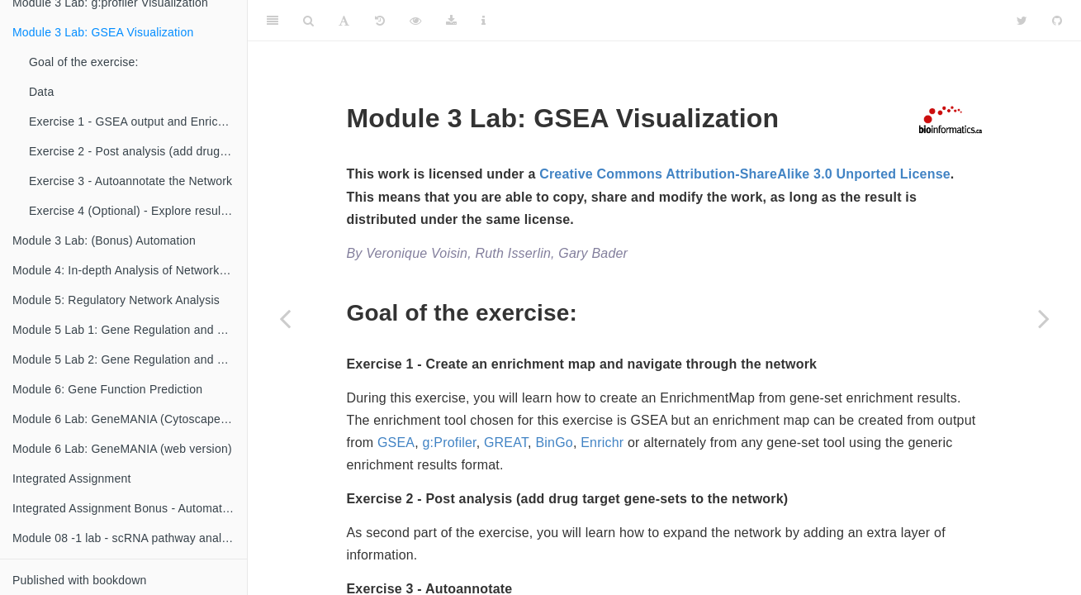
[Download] (451, 20)
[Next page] (1044, 318)
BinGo (553, 443)
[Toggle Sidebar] (272, 20)
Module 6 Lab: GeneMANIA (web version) (122, 448)
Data (41, 91)
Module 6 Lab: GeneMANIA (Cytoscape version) (129, 419)
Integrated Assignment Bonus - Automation (125, 508)
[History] (380, 20)
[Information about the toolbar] (483, 20)
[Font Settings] (344, 20)
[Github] (1057, 20)
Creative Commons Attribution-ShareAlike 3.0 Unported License (745, 174)
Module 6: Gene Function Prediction (107, 389)
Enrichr (602, 443)
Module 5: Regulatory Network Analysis (116, 300)
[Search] (308, 20)
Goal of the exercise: (84, 62)
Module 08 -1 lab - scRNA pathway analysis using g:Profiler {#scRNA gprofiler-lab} (129, 538)
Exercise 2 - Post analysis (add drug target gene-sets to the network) (138, 151)
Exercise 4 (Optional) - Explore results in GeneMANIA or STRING (138, 210)
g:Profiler (449, 443)
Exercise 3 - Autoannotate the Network (130, 181)
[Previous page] (285, 318)
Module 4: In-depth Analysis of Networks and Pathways (129, 270)
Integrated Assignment (71, 478)
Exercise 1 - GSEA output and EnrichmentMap (138, 121)
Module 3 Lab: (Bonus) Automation (104, 240)
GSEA (396, 443)
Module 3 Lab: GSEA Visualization (102, 32)
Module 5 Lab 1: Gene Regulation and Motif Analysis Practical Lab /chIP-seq (129, 329)
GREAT (506, 443)
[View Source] (415, 20)
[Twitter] (1022, 20)
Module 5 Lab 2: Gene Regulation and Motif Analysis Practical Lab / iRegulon (129, 359)
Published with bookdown (79, 580)
